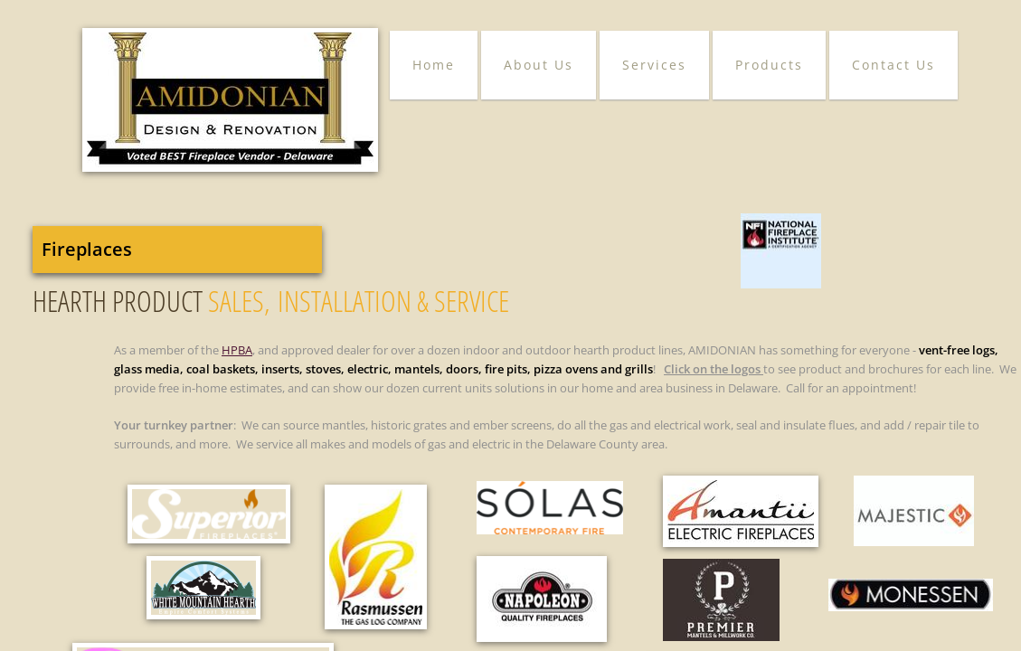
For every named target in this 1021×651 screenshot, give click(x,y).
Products (769, 64)
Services (654, 64)
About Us (538, 64)
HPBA (237, 350)
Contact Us (893, 64)
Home (433, 64)
